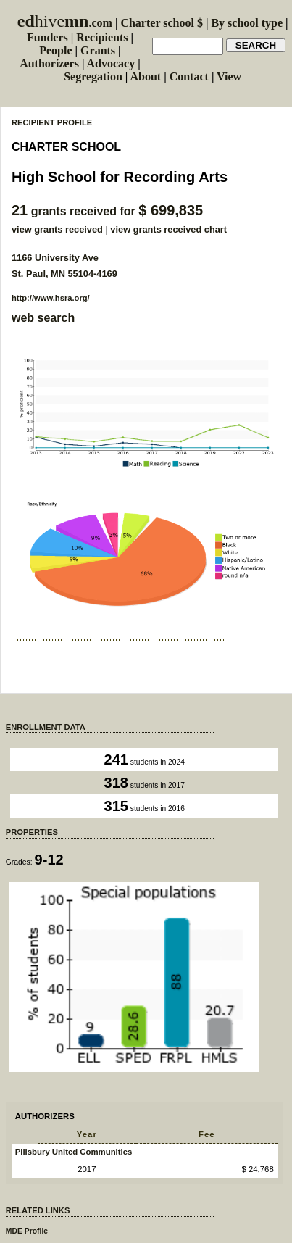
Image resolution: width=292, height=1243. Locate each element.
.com (64, 23)
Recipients (102, 37)
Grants (97, 50)
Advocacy (111, 63)
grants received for (107, 211)
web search (43, 318)
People (55, 50)
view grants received (57, 229)
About (145, 76)
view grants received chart (168, 229)
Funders (47, 37)
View (229, 76)
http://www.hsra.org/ (51, 298)
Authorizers (49, 63)
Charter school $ (161, 23)
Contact (189, 76)
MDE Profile (27, 1231)
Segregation (93, 76)
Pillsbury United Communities (74, 1151)
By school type (247, 23)
